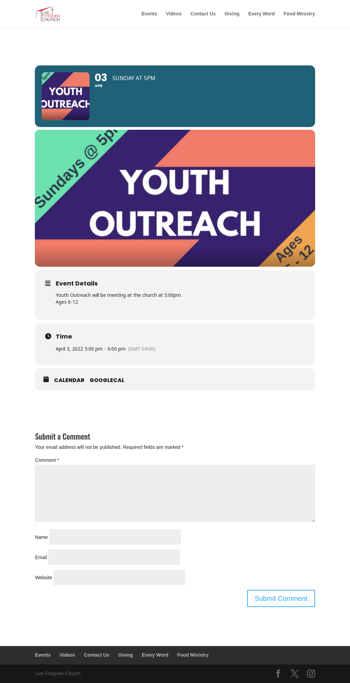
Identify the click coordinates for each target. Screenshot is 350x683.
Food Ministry (299, 13)
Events (149, 13)
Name (41, 537)
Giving (232, 13)
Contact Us (203, 13)
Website (43, 577)
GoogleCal (107, 380)
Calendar (69, 380)
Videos (174, 13)
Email (41, 557)
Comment (47, 460)
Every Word (261, 13)
